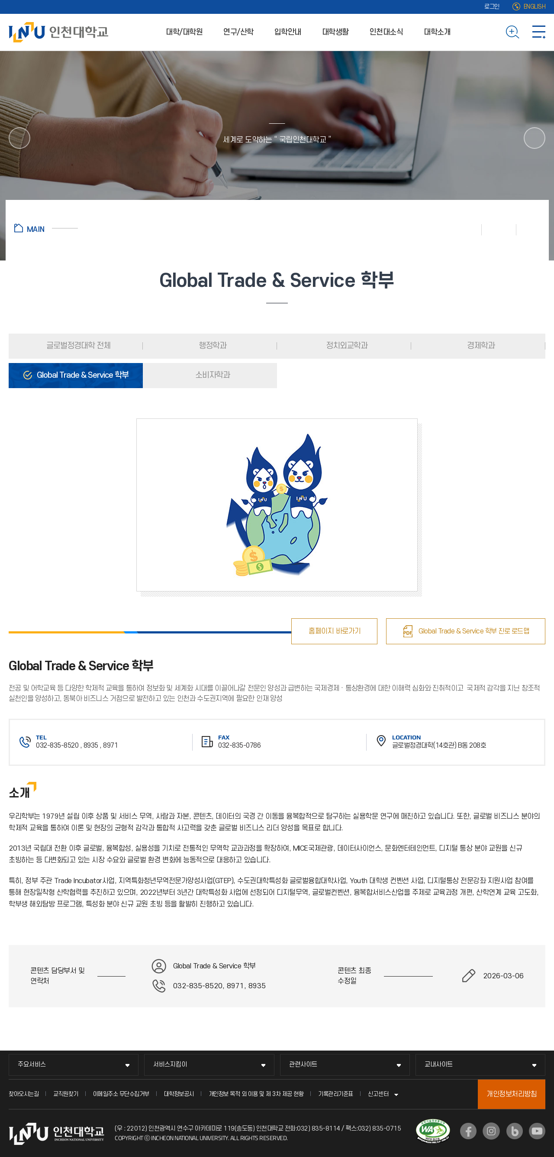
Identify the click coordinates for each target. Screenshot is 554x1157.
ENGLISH (535, 6)
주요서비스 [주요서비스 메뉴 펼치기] (32, 1064)
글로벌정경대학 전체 (77, 345)
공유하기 (528, 229)
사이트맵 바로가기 (538, 32)
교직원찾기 (65, 1094)
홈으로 (46, 228)
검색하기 (512, 32)
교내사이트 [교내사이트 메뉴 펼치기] (439, 1064)
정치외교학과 (345, 345)
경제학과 (480, 345)
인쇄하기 (464, 229)
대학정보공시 (179, 1094)
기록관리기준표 (335, 1094)
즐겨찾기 (499, 229)
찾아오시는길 (24, 1094)
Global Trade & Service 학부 (82, 375)
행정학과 (211, 345)
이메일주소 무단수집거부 (121, 1094)
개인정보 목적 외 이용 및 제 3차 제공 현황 (256, 1094)
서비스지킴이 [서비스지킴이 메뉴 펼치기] (170, 1064)
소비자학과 (211, 375)
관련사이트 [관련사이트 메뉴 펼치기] (303, 1064)
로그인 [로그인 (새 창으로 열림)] (491, 6)
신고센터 (378, 1094)
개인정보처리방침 (511, 1094)
